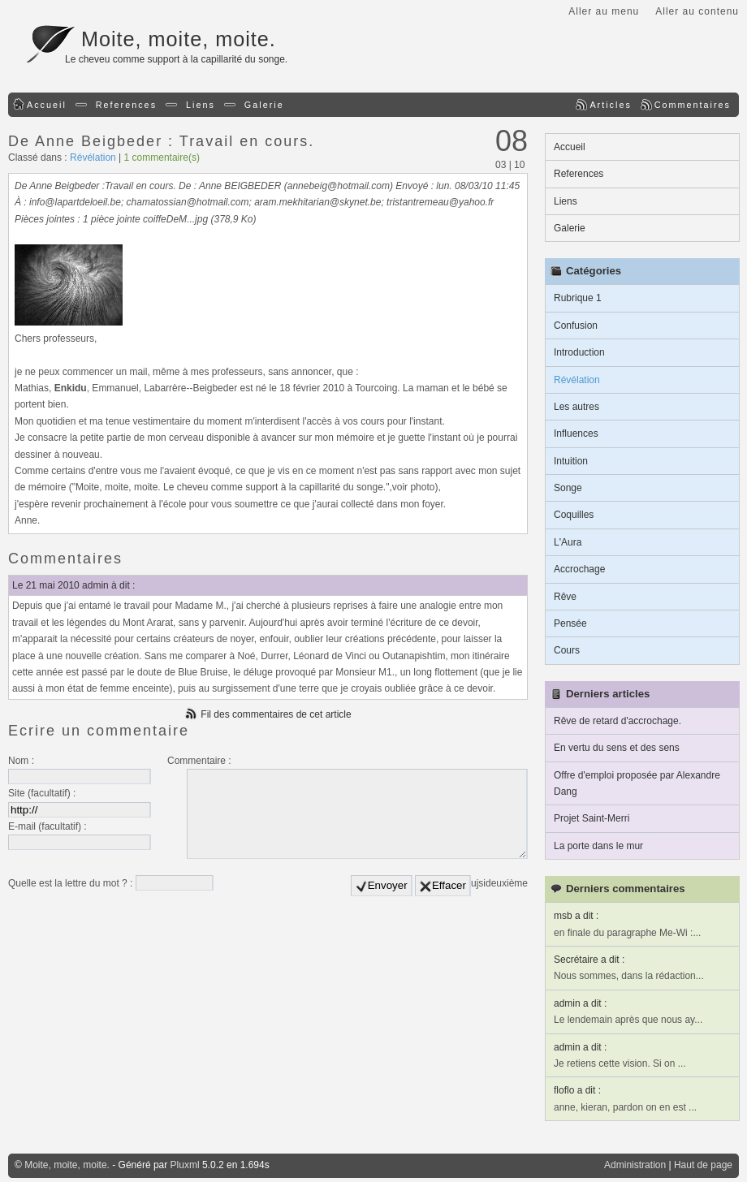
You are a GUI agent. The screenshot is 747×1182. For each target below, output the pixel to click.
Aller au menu (603, 11)
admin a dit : (580, 1003)
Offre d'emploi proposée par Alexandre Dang (637, 783)
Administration (635, 1165)
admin (95, 585)
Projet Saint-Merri (591, 818)
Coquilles (574, 514)
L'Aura (567, 542)
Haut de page (703, 1165)
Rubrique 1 (578, 298)
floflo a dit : (577, 1090)
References (126, 105)
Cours (567, 650)
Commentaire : (199, 760)
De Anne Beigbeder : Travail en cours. (161, 141)
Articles (610, 105)
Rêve (565, 596)
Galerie (264, 105)
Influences (576, 433)
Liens (200, 105)
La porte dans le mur (598, 846)
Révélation (93, 157)
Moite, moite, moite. (178, 39)
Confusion (576, 325)
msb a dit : (576, 915)
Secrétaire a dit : (589, 959)
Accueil (47, 105)
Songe (568, 488)
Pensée (570, 623)
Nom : (21, 760)
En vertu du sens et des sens (617, 747)
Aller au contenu (697, 11)
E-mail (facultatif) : (47, 826)
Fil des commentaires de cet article (276, 714)
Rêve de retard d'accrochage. (617, 721)
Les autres (576, 406)
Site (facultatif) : (42, 793)
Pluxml (185, 1165)
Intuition (571, 461)
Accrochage (579, 569)
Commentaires (692, 105)
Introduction (579, 352)
